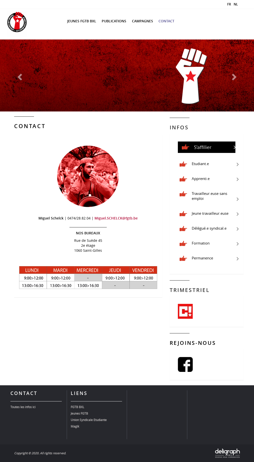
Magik (75, 426)
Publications (114, 21)
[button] (19, 75)
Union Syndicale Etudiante (89, 420)
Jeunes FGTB (79, 413)
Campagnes (142, 21)
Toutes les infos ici (22, 407)
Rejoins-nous (193, 342)
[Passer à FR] (227, 4)
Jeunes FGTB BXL (81, 21)
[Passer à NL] (234, 4)
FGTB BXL (77, 407)
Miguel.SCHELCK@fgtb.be (116, 218)
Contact (166, 21)
